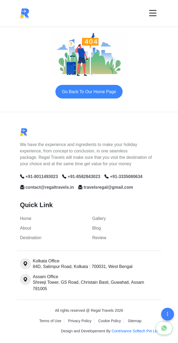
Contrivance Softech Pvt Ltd (135, 331)
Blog (96, 228)
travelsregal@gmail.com (108, 187)
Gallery (99, 218)
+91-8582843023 (84, 176)
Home (26, 218)
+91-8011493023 (41, 176)
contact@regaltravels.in (49, 187)
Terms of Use (50, 321)
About (25, 228)
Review (99, 237)
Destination (30, 237)
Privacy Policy (79, 321)
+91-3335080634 (126, 176)
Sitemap (134, 321)
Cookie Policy (109, 321)
